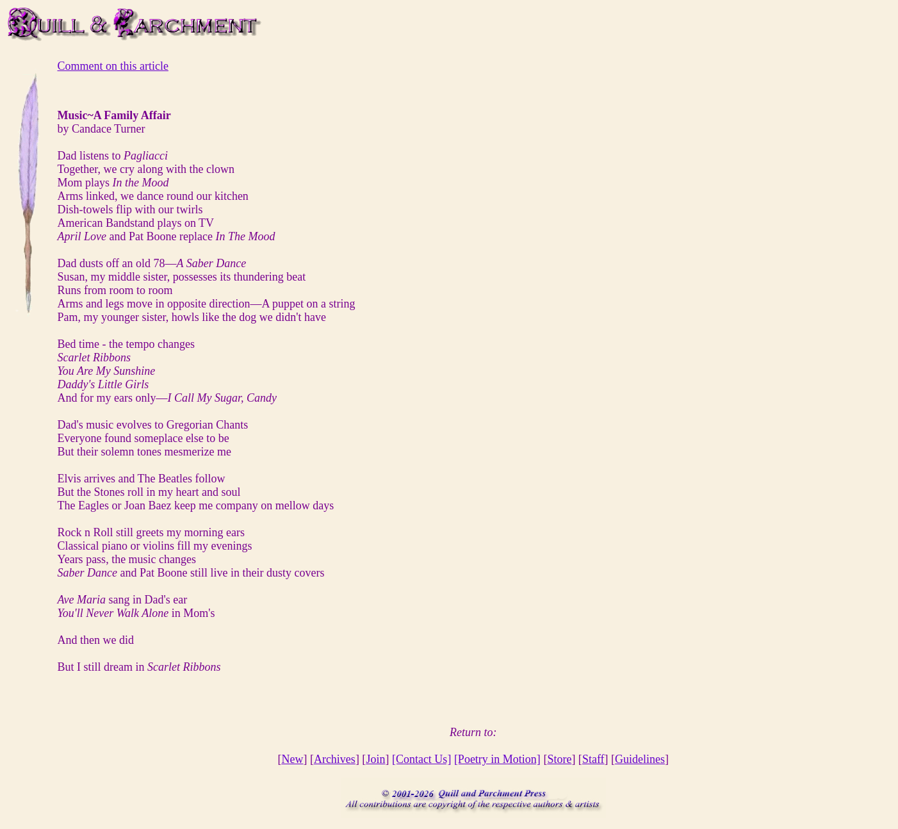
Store (559, 759)
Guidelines (640, 759)
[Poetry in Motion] (497, 759)
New (292, 759)
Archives (334, 759)
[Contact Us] (421, 759)
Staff (593, 759)
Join (375, 759)
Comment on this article (112, 66)
